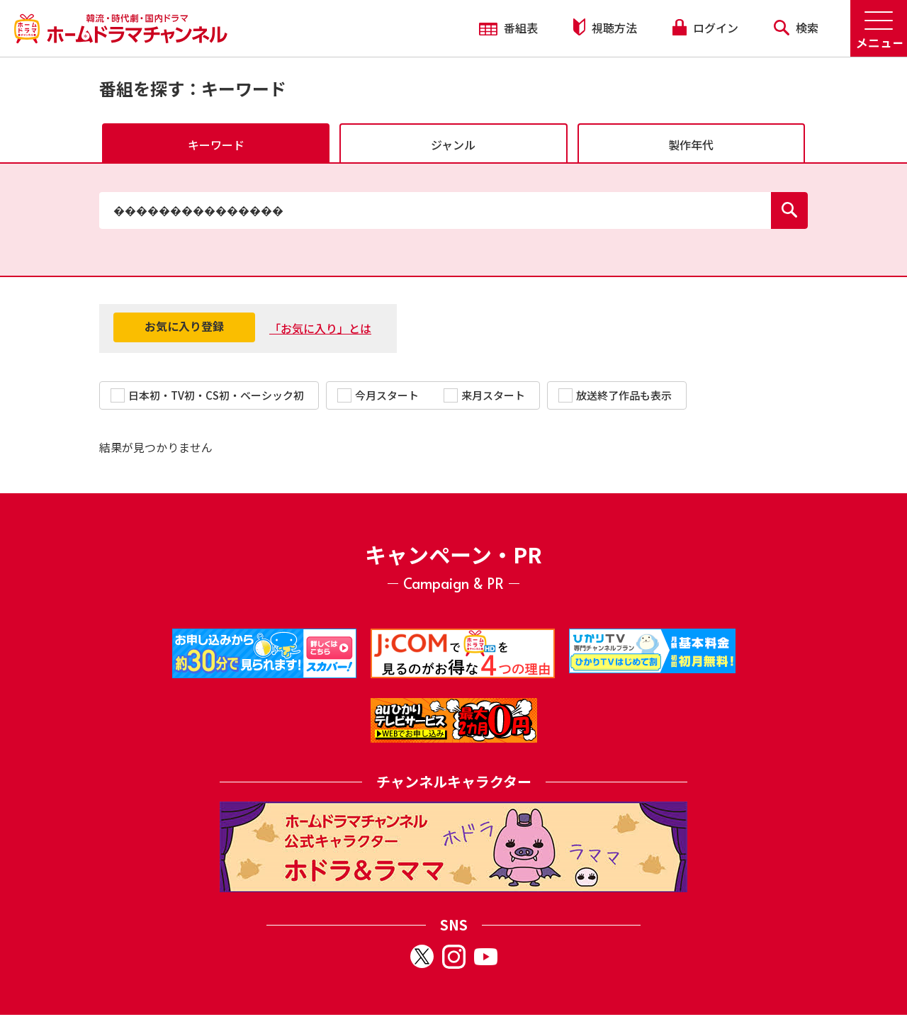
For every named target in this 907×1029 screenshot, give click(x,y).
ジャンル (453, 144)
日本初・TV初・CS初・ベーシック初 (207, 395)
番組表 (508, 27)
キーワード (216, 144)
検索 (796, 27)
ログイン (705, 27)
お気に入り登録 (184, 325)
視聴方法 (605, 27)
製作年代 (691, 144)
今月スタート (378, 395)
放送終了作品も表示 (615, 395)
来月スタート (484, 395)
